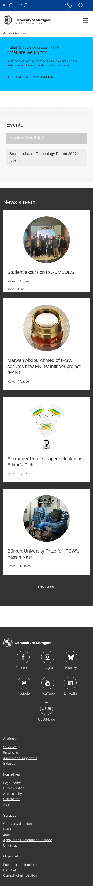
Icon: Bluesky (71, 654)
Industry (9, 760)
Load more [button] (46, 584)
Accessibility (12, 790)
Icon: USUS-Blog (46, 706)
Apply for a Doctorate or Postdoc (27, 837)
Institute (10, 31)
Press (7, 826)
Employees (11, 749)
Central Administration (20, 872)
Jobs (7, 832)
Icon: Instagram (47, 654)
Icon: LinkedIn (70, 680)
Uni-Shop (10, 842)
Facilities (10, 867)
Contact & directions (18, 820)
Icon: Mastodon (24, 680)
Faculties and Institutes (20, 862)
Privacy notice (13, 785)
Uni (5, 5)
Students (10, 744)
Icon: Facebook (23, 654)
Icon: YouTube (47, 680)
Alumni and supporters (20, 755)
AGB (6, 801)
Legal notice (12, 780)
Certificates (11, 796)
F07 (19, 5)
